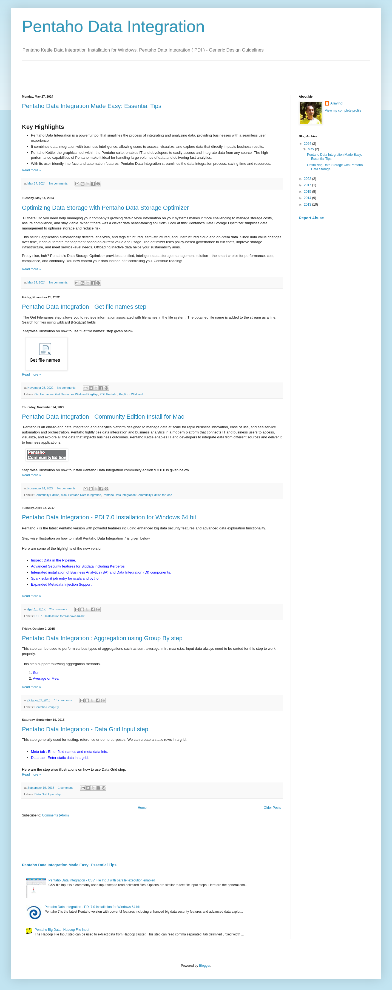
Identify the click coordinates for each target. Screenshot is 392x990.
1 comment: (66, 787)
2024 (308, 144)
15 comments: (63, 700)
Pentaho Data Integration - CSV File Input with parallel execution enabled (102, 880)
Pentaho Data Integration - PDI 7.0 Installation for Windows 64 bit (109, 517)
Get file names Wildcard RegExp (76, 394)
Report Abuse (311, 218)
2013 (308, 204)
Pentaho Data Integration (84, 495)
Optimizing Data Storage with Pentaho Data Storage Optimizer (105, 207)
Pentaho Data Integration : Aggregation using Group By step (102, 638)
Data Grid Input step (48, 794)
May (311, 149)
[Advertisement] (121, 73)
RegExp (124, 394)
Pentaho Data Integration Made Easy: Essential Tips (91, 106)
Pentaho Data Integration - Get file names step (84, 306)
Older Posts (272, 808)
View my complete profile (343, 110)
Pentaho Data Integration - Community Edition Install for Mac (103, 416)
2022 (308, 179)
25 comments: (59, 609)
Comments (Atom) (55, 815)
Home (142, 808)
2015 (308, 192)
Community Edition (47, 495)
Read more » (31, 170)
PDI (102, 394)
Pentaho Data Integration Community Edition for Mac (137, 495)
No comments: (59, 183)
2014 (308, 198)
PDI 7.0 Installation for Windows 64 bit (59, 616)
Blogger (204, 966)
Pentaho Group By (47, 707)
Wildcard (137, 394)
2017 (308, 185)
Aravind (336, 103)
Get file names (44, 394)
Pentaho (111, 394)
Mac (63, 495)
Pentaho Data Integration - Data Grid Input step (85, 729)
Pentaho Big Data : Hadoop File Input (62, 930)
